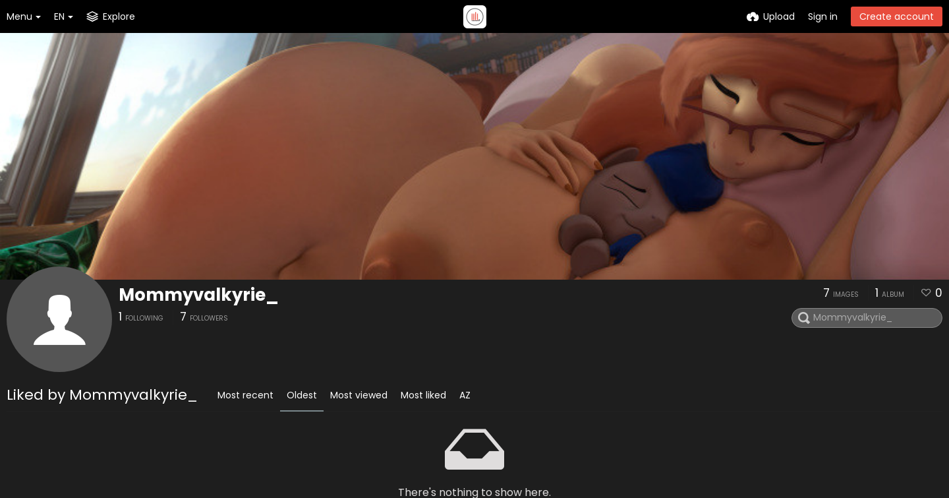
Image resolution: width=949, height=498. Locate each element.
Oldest (302, 395)
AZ (465, 395)
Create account (896, 16)
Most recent (245, 395)
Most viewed (359, 395)
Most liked (423, 395)
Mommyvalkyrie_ (199, 295)
